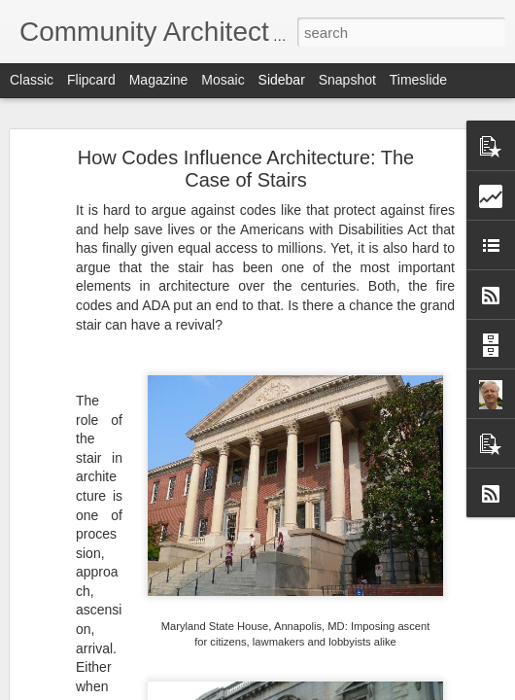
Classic (31, 80)
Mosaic (222, 80)
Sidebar (281, 80)
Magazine (159, 80)
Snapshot (347, 80)
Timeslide (418, 80)
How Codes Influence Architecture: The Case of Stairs (246, 169)
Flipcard (91, 80)
